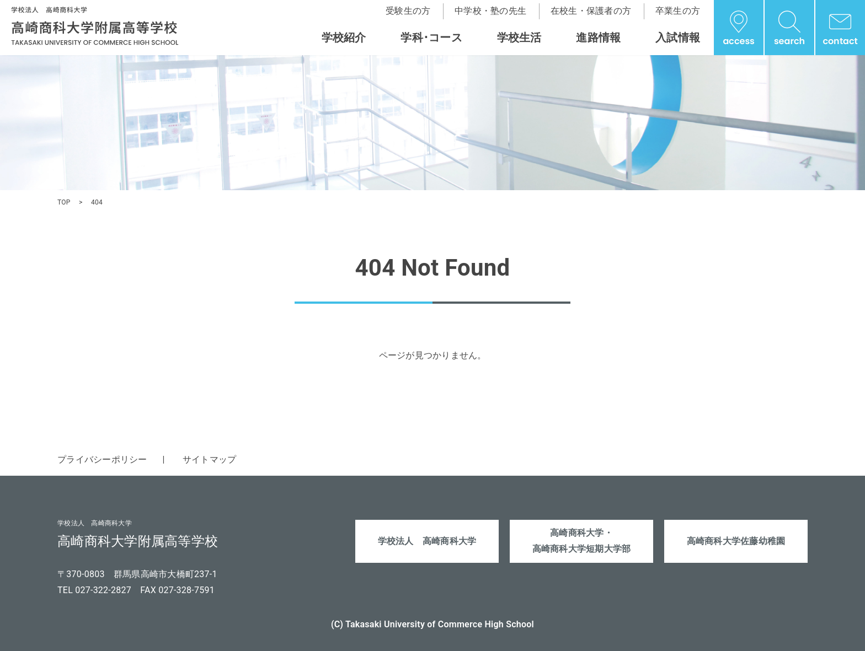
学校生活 (519, 37)
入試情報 (677, 37)
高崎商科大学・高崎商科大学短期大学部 (581, 541)
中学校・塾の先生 (490, 11)
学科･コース (431, 37)
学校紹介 (344, 37)
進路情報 (598, 37)
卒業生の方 (677, 11)
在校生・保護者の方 (591, 11)
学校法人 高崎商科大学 (427, 541)
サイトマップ (210, 459)
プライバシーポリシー (102, 459)
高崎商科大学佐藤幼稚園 (736, 541)
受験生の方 (408, 11)
